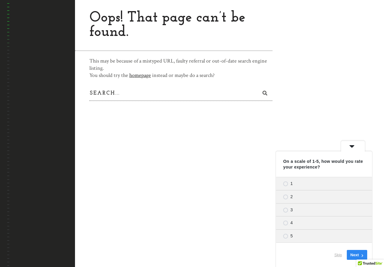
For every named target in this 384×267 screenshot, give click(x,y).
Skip (338, 255)
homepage (140, 75)
